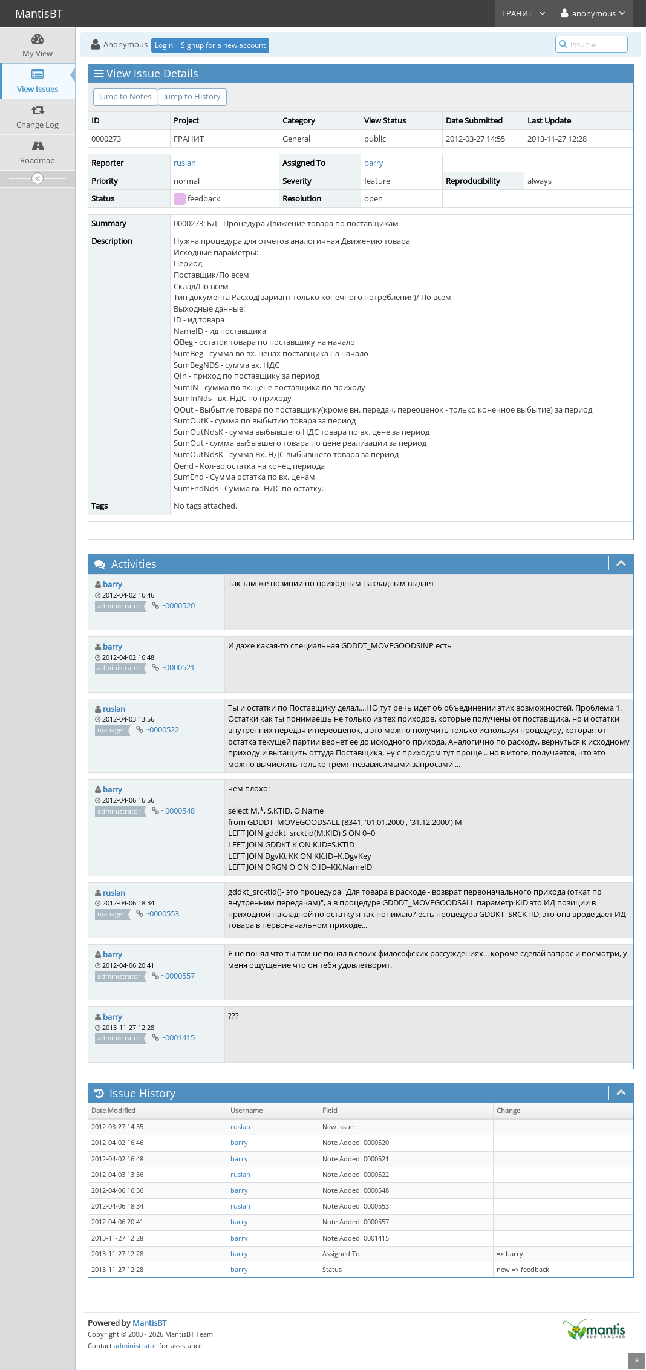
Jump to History (192, 96)
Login (164, 45)
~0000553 (162, 913)
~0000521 (178, 667)
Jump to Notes (125, 96)
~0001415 (178, 1037)
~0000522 (162, 729)
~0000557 (178, 975)
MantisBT (149, 1322)
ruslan (185, 162)
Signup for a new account (223, 45)
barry (373, 162)
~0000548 (178, 810)
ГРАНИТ (524, 13)
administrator (135, 1345)
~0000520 (178, 605)
